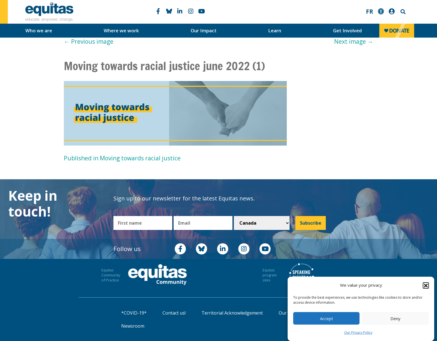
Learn (274, 30)
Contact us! (174, 313)
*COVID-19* (134, 313)
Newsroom (132, 326)
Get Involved (347, 30)
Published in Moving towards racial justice (122, 158)
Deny (395, 318)
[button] (426, 285)
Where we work (121, 30)
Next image (353, 41)
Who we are (38, 30)
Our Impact (204, 30)
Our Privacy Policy (358, 332)
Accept (326, 318)
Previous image (88, 41)
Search (402, 12)
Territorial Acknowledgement (232, 313)
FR (369, 11)
